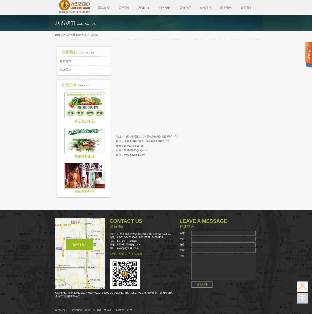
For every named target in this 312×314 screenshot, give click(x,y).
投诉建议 (65, 69)
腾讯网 (107, 310)
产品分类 (76, 85)
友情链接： (61, 310)
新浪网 (97, 310)
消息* (183, 255)
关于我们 (124, 7)
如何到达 (79, 244)
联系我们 (246, 7)
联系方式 (65, 61)
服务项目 (165, 7)
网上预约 (226, 7)
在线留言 (187, 226)
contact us (86, 23)
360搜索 (119, 310)
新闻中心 (145, 7)
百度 (129, 310)
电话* (183, 244)
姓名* (183, 238)
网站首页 (104, 7)
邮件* (183, 250)
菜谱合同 (185, 7)
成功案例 (206, 7)
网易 (87, 310)
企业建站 (77, 310)
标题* (183, 233)
